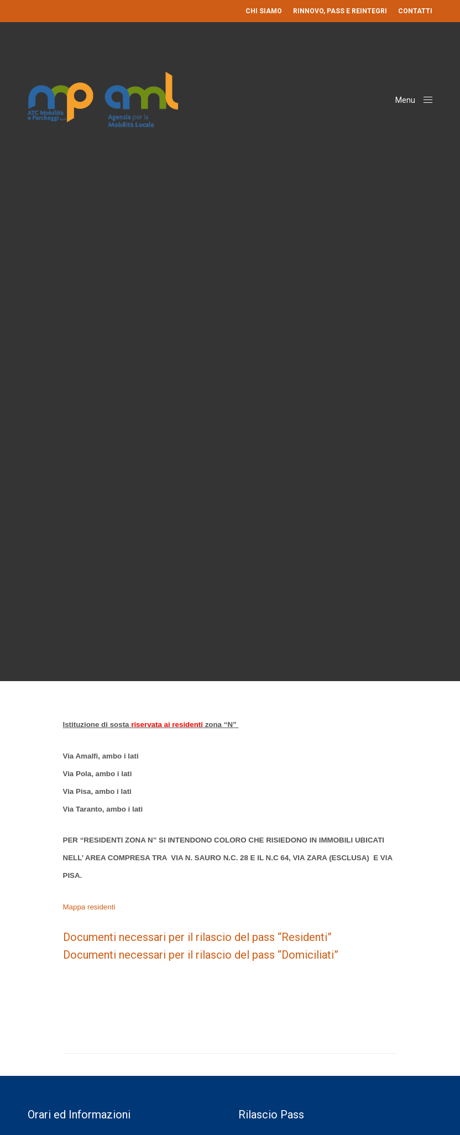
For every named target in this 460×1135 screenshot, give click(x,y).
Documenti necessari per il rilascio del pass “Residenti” (197, 937)
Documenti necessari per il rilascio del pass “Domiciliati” (200, 954)
